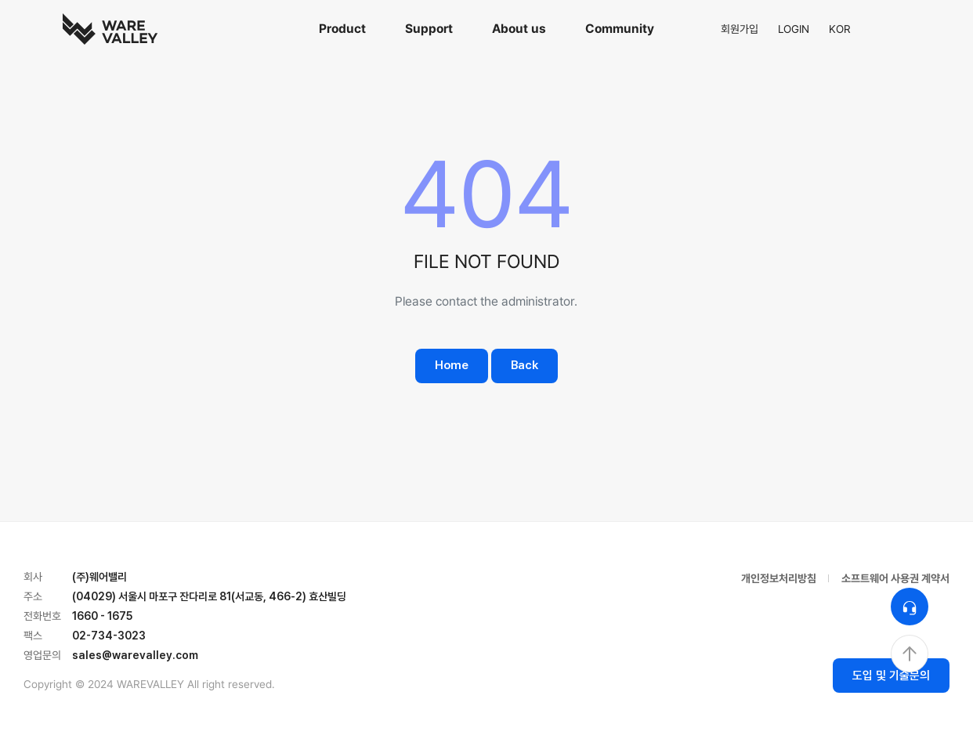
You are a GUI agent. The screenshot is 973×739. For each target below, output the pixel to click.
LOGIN (793, 29)
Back (524, 365)
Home (451, 365)
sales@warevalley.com (135, 655)
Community (619, 28)
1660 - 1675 (102, 616)
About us (519, 28)
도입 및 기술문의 (891, 675)
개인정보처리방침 (778, 578)
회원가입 (739, 29)
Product (342, 28)
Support (429, 28)
